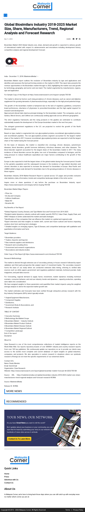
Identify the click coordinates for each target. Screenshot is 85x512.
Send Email (13, 366)
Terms (67, 510)
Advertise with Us (11, 480)
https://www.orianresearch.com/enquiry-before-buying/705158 (27, 185)
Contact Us (8, 483)
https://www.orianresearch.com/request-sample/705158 (50, 95)
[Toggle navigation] (5, 15)
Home (6, 474)
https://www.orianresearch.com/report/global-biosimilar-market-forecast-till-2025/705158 (44, 371)
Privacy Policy (78, 510)
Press (6, 477)
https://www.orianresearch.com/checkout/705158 (43, 254)
